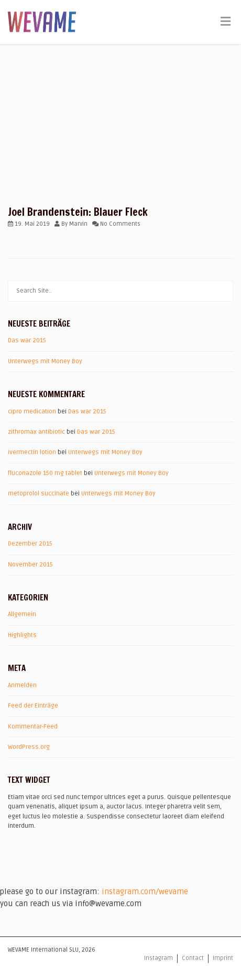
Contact (193, 958)
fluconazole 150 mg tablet (45, 473)
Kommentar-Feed (33, 727)
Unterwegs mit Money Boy (45, 361)
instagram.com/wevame (145, 891)
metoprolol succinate (38, 493)
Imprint (223, 958)
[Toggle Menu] (225, 22)
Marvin (78, 224)
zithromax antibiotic (36, 432)
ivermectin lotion (32, 452)
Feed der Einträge (33, 706)
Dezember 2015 (30, 544)
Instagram (158, 958)
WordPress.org (29, 747)
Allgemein (22, 614)
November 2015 (30, 565)
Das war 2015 (27, 340)
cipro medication (32, 411)
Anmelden (22, 685)
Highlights (22, 635)
